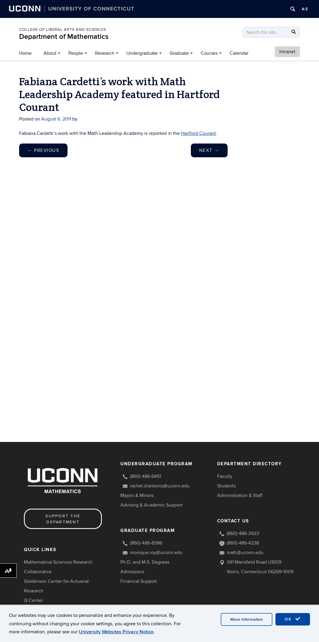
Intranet (287, 52)
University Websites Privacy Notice (116, 632)
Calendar (239, 53)
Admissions (132, 572)
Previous (43, 150)
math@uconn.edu (245, 553)
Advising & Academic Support (151, 505)
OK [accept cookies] (293, 619)
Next (209, 150)
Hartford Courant (198, 133)
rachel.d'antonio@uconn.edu (160, 486)
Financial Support (138, 581)
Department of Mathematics (63, 36)
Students (226, 486)
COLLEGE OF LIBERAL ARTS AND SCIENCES (62, 29)
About (50, 53)
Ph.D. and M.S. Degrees (144, 562)
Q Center (33, 600)
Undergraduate (142, 53)
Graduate (179, 53)
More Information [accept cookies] (246, 619)
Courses (209, 53)
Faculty (224, 476)
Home (25, 53)
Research (104, 53)
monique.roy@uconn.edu (156, 553)
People (75, 53)
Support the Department (62, 518)
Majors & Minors (137, 495)
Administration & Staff (240, 495)
